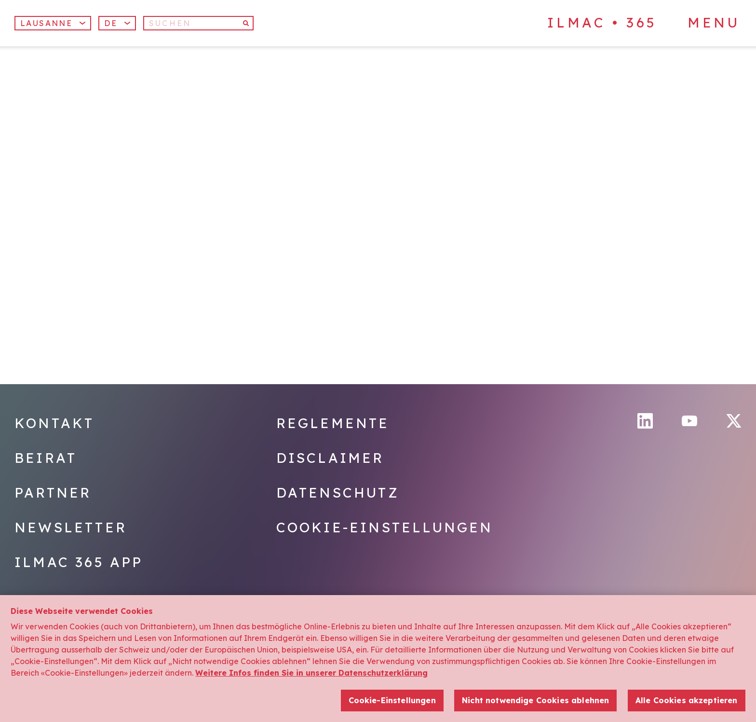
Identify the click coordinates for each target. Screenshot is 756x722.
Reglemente (333, 423)
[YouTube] (689, 421)
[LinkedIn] (645, 421)
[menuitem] (117, 23)
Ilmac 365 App (78, 562)
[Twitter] (734, 421)
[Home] (93, 95)
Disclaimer (330, 457)
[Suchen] (198, 23)
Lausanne (52, 23)
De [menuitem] (110, 23)
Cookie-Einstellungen (384, 527)
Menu (714, 22)
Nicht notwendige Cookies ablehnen (535, 702)
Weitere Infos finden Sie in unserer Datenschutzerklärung (311, 675)
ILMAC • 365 (602, 22)
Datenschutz (337, 492)
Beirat (45, 457)
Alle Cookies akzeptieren (686, 702)
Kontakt (54, 423)
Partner (52, 492)
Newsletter (70, 527)
